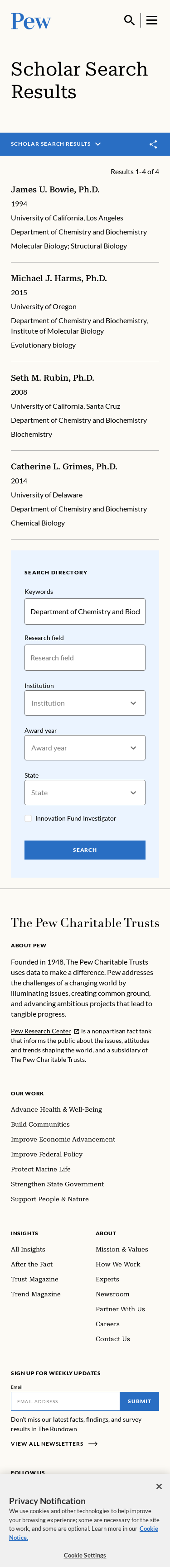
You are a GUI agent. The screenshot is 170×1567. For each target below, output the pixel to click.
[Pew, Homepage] (31, 20)
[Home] (85, 922)
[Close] (159, 1493)
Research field (44, 637)
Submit (139, 1401)
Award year (40, 730)
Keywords (38, 591)
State (31, 775)
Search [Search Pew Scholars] (85, 849)
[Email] (65, 1401)
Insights (25, 1233)
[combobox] (32, 703)
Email (17, 1387)
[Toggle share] (153, 144)
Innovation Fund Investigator (76, 818)
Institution (39, 685)
